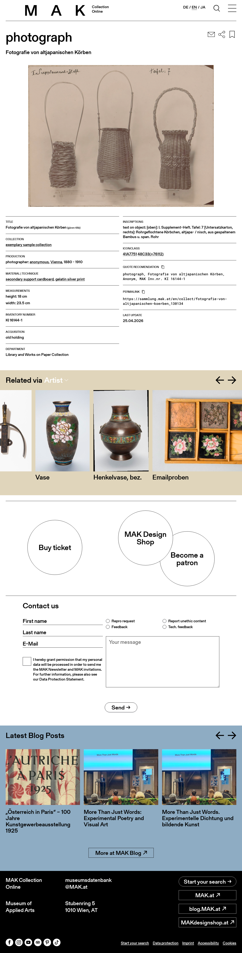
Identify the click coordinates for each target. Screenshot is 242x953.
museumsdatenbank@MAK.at (88, 883)
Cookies (229, 943)
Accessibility (208, 943)
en (194, 7)
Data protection (165, 943)
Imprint (188, 943)
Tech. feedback (180, 627)
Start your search (207, 881)
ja (202, 7)
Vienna (56, 262)
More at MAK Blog (121, 853)
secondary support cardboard (30, 279)
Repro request (123, 621)
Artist (53, 380)
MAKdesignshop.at (207, 922)
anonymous (39, 262)
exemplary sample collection (29, 244)
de (185, 7)
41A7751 (130, 254)
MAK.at (207, 895)
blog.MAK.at (207, 909)
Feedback (119, 627)
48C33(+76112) (151, 254)
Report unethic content (187, 621)
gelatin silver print (70, 279)
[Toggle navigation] (232, 9)
